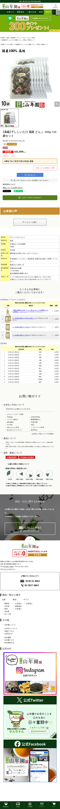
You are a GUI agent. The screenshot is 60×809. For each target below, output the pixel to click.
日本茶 (6, 606)
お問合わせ (8, 634)
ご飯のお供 (31, 12)
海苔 (41, 12)
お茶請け (18, 603)
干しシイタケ (21, 38)
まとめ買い (10, 44)
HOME (3, 38)
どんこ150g (31, 38)
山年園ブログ (9, 640)
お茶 (4, 599)
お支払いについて (10, 628)
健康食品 (20, 12)
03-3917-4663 (8, 566)
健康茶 (6, 603)
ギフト (26, 599)
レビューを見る (11, 144)
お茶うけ (10, 12)
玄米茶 (6, 611)
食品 (8, 38)
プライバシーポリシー (7, 569)
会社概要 (7, 637)
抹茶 (6, 609)
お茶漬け (18, 609)
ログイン (55, 6)
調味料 (48, 12)
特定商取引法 (9, 643)
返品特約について (9, 184)
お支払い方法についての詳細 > (43, 434)
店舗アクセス (9, 631)
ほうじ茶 (7, 614)
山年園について (10, 625)
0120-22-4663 (30, 581)
